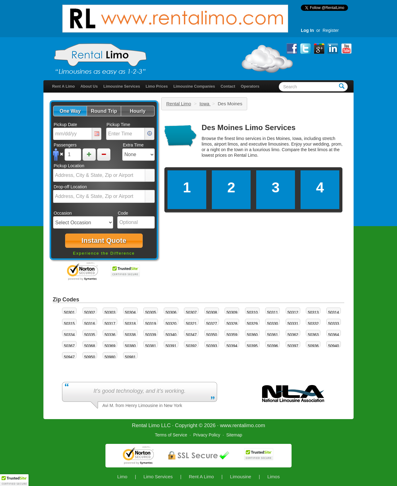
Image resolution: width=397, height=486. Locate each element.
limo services (248, 138)
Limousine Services (121, 86)
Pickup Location (69, 165)
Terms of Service (171, 434)
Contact (228, 86)
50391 (171, 346)
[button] (70, 111)
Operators (250, 86)
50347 (191, 335)
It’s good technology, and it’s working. (139, 391)
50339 (150, 335)
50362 (293, 335)
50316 (89, 324)
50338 (130, 335)
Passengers (65, 144)
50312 (293, 312)
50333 (333, 324)
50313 (313, 312)
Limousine (240, 476)
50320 (171, 324)
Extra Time (133, 144)
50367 (69, 346)
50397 (293, 346)
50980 (110, 357)
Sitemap (234, 434)
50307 (191, 312)
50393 (211, 346)
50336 (110, 335)
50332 (313, 324)
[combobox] (99, 175)
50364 (333, 335)
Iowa (205, 103)
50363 (313, 335)
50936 (313, 346)
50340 (171, 335)
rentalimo (243, 425)
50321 (191, 324)
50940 (333, 346)
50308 (211, 312)
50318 (130, 324)
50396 (272, 346)
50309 (231, 312)
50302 (89, 312)
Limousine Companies (194, 86)
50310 (252, 312)
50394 (231, 346)
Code (123, 213)
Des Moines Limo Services (249, 127)
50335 (89, 335)
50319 (150, 324)
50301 (69, 312)
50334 (69, 335)
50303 (110, 312)
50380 (130, 346)
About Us (89, 86)
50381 (150, 346)
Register (331, 30)
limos (323, 149)
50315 (69, 324)
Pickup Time (118, 124)
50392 (191, 346)
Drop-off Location (70, 186)
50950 (89, 357)
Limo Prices (157, 86)
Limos (273, 476)
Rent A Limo (63, 86)
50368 (89, 346)
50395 (252, 346)
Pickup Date (65, 124)
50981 (130, 357)
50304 (130, 312)
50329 (252, 324)
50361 (272, 335)
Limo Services (158, 476)
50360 (252, 335)
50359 (231, 335)
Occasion (63, 213)
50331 (293, 324)
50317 (110, 324)
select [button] (149, 175)
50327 (211, 324)
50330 (272, 324)
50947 (69, 357)
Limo (122, 476)
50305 (150, 312)
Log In (307, 30)
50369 (110, 346)
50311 (272, 312)
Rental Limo (178, 103)
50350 (211, 335)
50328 (231, 324)
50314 (333, 312)
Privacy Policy (206, 434)
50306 (171, 312)
